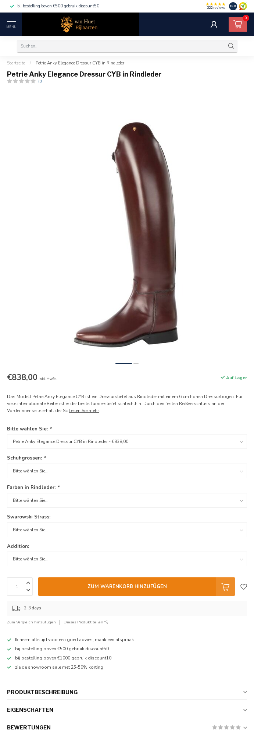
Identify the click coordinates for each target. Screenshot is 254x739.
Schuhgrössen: (26, 458)
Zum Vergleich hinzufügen (31, 622)
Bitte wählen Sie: (29, 429)
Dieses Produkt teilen (86, 622)
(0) (40, 81)
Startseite (16, 63)
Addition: (18, 546)
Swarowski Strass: (28, 517)
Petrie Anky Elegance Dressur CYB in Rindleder (80, 63)
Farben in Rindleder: (33, 487)
